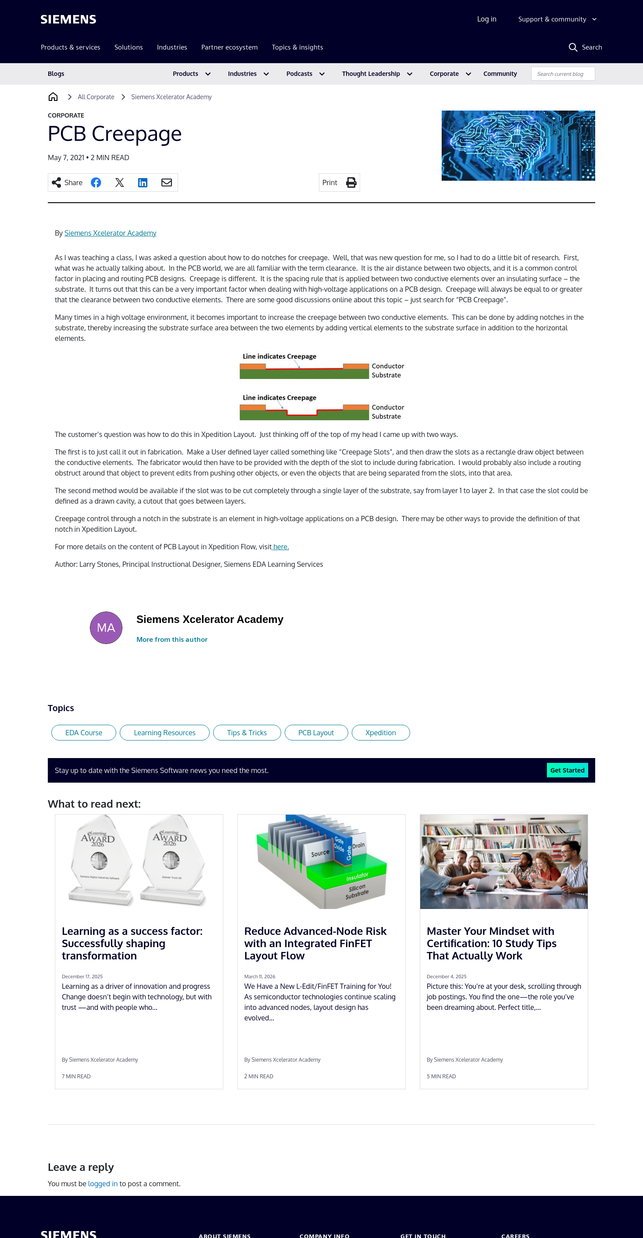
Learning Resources (165, 732)
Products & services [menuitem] (70, 47)
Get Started (567, 770)
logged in (103, 1183)
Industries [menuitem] (172, 47)
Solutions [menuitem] (128, 47)
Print (329, 182)
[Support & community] (558, 19)
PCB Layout (316, 732)
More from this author (171, 639)
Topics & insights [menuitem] (297, 47)
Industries (242, 73)
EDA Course (83, 732)
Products (185, 73)
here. (280, 546)
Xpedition (381, 732)
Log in (487, 18)
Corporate (444, 73)
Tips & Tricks (247, 732)
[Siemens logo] (68, 19)
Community (500, 73)
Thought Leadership (371, 73)
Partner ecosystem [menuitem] (229, 47)
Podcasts (299, 73)
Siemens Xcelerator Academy (110, 233)
